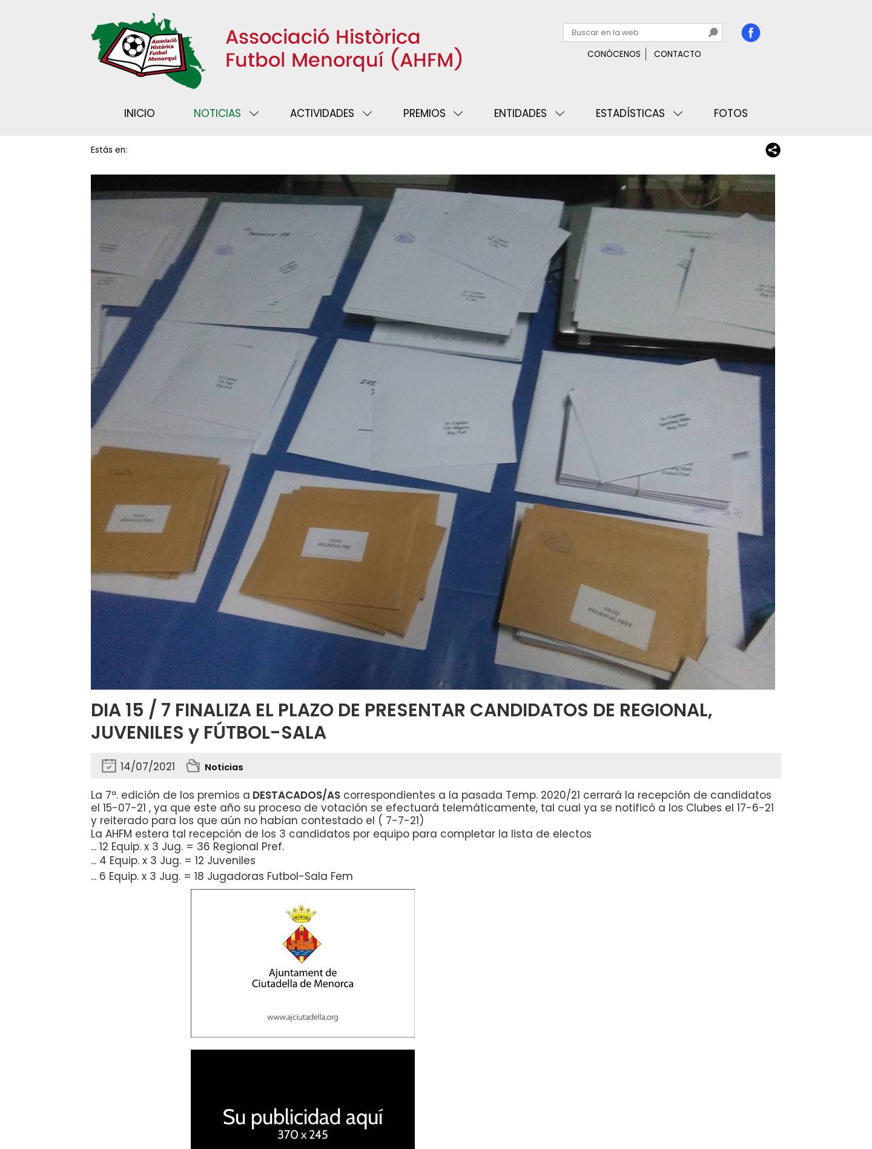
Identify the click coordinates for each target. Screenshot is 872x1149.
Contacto (677, 54)
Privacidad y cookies (140, 1103)
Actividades (322, 113)
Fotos (731, 113)
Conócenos (614, 54)
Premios (424, 113)
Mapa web (290, 1103)
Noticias (217, 113)
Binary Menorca (747, 1103)
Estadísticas (630, 113)
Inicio (139, 113)
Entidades (520, 113)
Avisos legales (226, 1103)
